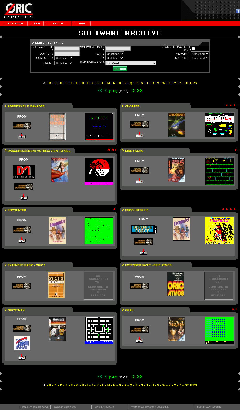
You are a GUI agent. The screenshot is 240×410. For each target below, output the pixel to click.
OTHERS (191, 83)
